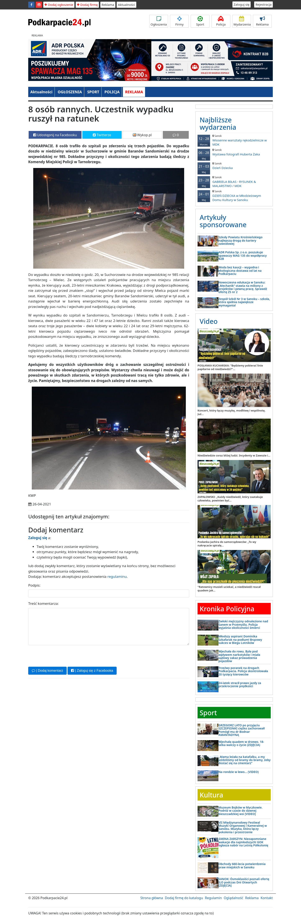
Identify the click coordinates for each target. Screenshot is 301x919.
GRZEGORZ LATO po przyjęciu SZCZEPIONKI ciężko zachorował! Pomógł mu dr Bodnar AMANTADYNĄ (241, 730)
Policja (221, 21)
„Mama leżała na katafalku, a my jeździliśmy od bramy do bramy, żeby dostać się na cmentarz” (244, 760)
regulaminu (117, 576)
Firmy (179, 21)
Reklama (108, 5)
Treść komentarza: (43, 603)
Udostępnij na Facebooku (55, 135)
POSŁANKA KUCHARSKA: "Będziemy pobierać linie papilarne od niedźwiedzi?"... (230, 367)
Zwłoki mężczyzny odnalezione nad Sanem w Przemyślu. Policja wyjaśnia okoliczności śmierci (243, 624)
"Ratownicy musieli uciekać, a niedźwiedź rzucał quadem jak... (229, 588)
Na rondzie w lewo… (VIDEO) (238, 772)
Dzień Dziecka (234, 166)
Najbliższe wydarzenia (218, 123)
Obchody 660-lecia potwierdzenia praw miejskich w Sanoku (241, 865)
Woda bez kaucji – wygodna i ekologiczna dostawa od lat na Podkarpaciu (239, 270)
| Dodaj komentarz (47, 670)
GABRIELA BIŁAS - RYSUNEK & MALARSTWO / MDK (234, 182)
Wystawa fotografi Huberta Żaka (234, 152)
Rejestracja (263, 4)
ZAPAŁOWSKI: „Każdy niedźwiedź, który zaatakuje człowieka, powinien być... (230, 498)
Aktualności (126, 5)
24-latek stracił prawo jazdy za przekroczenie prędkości (239, 684)
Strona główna (151, 898)
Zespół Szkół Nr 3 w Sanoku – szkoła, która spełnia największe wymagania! (244, 302)
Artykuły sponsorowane (223, 221)
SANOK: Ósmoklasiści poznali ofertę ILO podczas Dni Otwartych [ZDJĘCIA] (243, 882)
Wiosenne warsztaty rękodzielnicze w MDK (234, 140)
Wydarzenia (242, 21)
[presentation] (60, 655)
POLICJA (112, 91)
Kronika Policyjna (227, 608)
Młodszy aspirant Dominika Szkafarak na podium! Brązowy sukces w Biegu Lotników (240, 639)
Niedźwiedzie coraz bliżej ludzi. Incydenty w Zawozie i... (234, 455)
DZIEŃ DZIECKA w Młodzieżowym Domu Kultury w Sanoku (234, 196)
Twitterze (102, 135)
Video (209, 321)
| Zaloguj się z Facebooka (92, 670)
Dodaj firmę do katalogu (184, 898)
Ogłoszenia (158, 21)
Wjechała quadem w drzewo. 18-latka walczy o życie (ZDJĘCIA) (241, 743)
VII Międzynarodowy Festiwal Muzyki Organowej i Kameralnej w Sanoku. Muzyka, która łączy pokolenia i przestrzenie (242, 827)
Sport (200, 21)
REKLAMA (134, 91)
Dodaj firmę (87, 5)
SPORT (93, 91)
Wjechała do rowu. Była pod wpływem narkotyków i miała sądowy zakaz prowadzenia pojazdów (239, 656)
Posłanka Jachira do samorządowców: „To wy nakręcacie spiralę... (227, 543)
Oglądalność (233, 898)
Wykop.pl (142, 135)
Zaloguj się (242, 4)
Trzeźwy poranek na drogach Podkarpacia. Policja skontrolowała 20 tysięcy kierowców (243, 671)
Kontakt (266, 898)
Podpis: (34, 585)
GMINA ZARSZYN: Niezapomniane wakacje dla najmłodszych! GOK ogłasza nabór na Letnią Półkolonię (243, 842)
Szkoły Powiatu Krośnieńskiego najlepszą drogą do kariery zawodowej (240, 240)
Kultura (211, 794)
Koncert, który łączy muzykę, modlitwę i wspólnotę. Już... (231, 412)
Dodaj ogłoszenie (59, 5)
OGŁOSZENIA (70, 91)
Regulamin (213, 898)
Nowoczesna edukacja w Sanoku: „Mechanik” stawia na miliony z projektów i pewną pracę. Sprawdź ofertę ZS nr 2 (242, 287)
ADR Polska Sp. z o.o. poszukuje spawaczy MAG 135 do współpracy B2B (242, 255)
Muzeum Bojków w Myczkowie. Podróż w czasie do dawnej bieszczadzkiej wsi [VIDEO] (240, 810)
